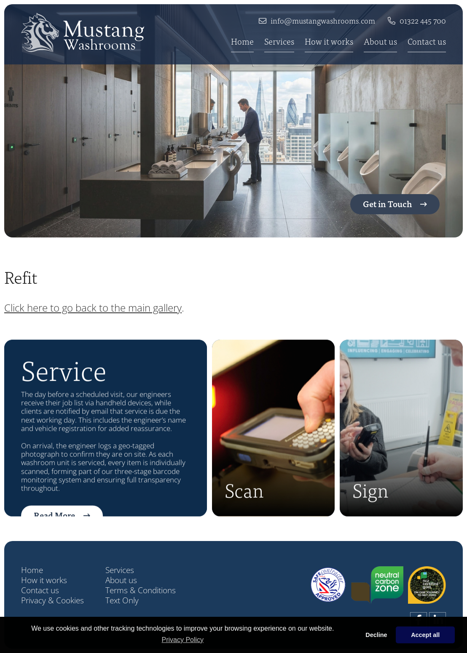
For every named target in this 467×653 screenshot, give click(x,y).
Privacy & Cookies (52, 600)
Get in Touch (387, 203)
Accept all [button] (425, 635)
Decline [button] (376, 635)
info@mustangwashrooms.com (323, 21)
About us (380, 42)
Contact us (427, 42)
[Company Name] (82, 32)
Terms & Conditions (140, 590)
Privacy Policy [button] (183, 639)
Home (242, 42)
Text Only (122, 600)
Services (279, 42)
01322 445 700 (423, 21)
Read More (54, 527)
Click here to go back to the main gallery (93, 307)
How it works (329, 42)
